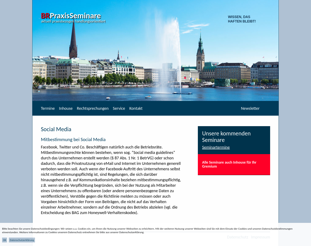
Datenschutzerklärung (22, 240)
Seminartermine (216, 147)
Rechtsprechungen (93, 108)
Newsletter (250, 108)
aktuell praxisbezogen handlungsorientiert (73, 21)
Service (119, 108)
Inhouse (66, 108)
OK (4, 240)
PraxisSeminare (71, 15)
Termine (48, 108)
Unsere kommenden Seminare (226, 137)
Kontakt (136, 108)
